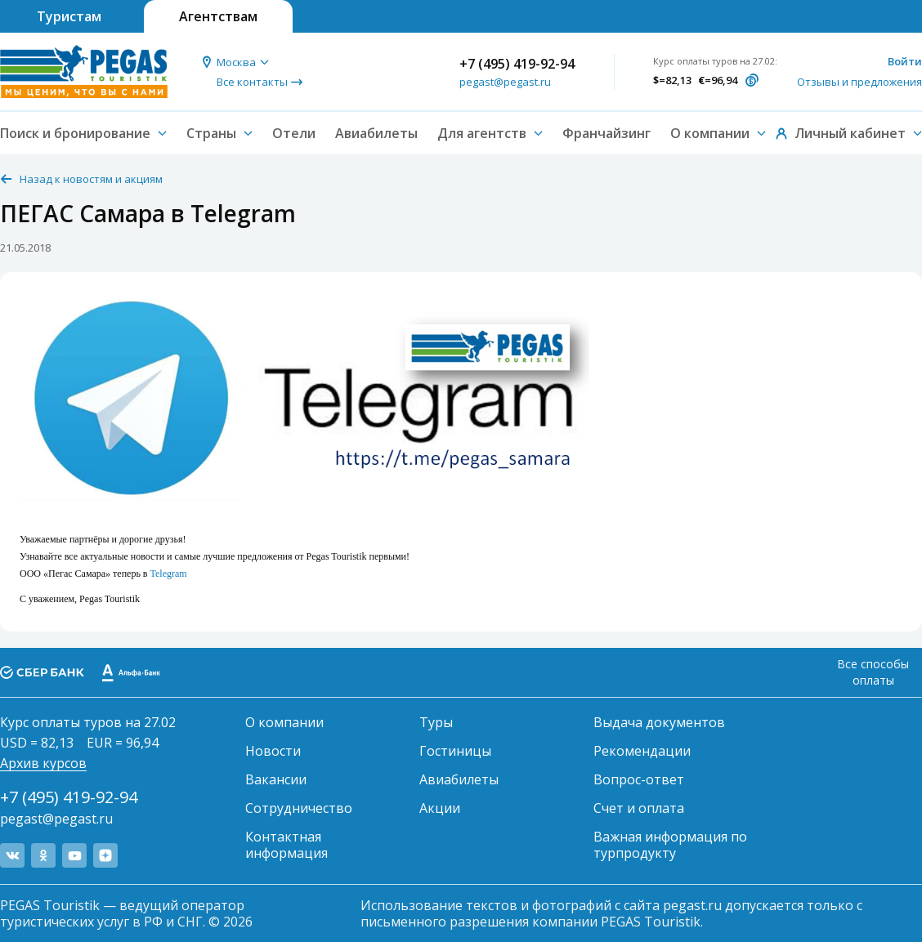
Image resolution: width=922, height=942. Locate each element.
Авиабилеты (376, 133)
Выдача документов (659, 722)
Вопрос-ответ (638, 779)
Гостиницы (455, 751)
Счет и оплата (638, 808)
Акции (439, 808)
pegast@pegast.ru (505, 81)
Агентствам (218, 16)
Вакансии (276, 779)
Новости (273, 751)
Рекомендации (642, 751)
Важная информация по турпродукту (670, 845)
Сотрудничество (298, 808)
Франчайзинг (606, 133)
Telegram (168, 573)
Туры (436, 722)
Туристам (69, 16)
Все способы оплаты (873, 672)
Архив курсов (43, 763)
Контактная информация (286, 845)
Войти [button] (905, 61)
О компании (284, 722)
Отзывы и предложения (859, 81)
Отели (294, 133)
